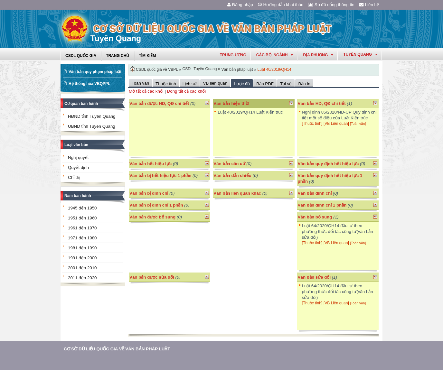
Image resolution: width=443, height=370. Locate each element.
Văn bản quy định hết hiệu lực (328, 163)
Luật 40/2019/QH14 (274, 69)
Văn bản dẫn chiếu (232, 175)
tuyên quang (360, 54)
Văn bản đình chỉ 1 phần (322, 205)
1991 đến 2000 (82, 257)
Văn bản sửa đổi (314, 277)
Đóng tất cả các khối (186, 91)
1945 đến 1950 (82, 208)
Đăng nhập (240, 4)
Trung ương (233, 55)
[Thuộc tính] (312, 123)
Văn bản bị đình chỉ (148, 193)
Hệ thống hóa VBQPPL (89, 83)
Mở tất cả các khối (146, 91)
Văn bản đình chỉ (315, 193)
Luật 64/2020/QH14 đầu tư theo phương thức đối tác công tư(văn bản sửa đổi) (337, 231)
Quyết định (78, 167)
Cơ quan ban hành (81, 103)
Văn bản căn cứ (229, 163)
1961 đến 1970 (82, 228)
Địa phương (318, 55)
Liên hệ (369, 4)
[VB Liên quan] (337, 123)
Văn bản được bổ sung (152, 217)
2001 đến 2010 (82, 267)
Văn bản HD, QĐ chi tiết (322, 103)
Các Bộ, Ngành (274, 55)
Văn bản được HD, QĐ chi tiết (159, 103)
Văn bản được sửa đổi (151, 277)
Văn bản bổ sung (315, 217)
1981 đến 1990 (82, 247)
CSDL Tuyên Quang (200, 69)
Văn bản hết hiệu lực (150, 163)
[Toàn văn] (358, 123)
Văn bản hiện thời (231, 103)
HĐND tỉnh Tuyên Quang (91, 116)
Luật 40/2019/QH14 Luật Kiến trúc (250, 112)
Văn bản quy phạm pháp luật (95, 71)
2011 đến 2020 (82, 277)
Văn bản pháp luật (237, 69)
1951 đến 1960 (82, 218)
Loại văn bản (76, 145)
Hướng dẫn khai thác (280, 4)
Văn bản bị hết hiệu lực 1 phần (160, 175)
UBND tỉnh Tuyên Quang (91, 126)
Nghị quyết (78, 157)
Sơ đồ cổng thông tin (331, 4)
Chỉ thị (74, 177)
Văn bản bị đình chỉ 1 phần (156, 205)
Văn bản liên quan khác (237, 193)
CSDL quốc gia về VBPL (157, 69)
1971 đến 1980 (82, 238)
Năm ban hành (77, 195)
